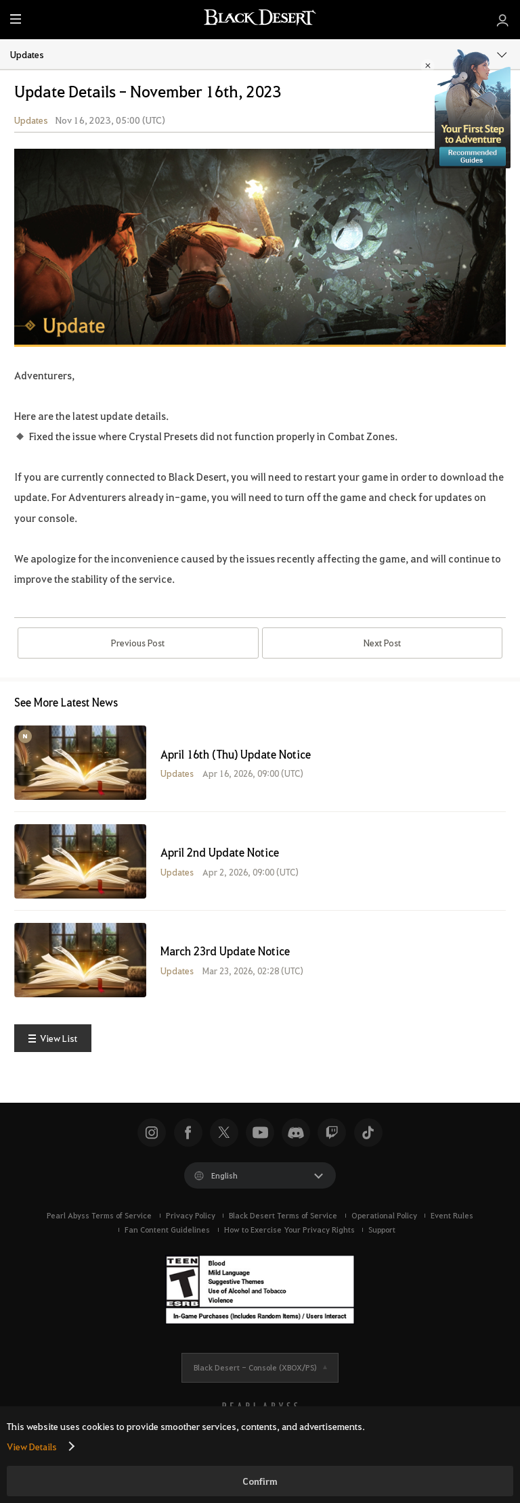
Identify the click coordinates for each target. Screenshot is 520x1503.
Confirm (260, 1481)
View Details (32, 1446)
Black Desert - (255, 1376)
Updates (259, 53)
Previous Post (138, 647)
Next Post (382, 647)
